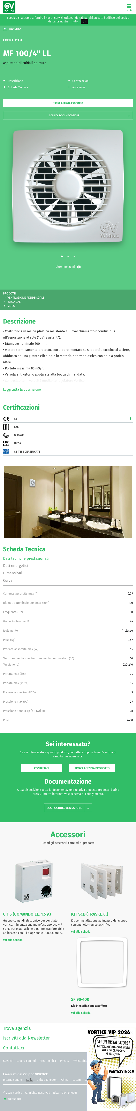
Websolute (13, 1099)
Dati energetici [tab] (15, 565)
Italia (29, 1080)
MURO (11, 306)
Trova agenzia (67, 1028)
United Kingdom (47, 1080)
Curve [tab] (8, 580)
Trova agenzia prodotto (68, 103)
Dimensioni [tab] (12, 573)
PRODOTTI (9, 293)
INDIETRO (15, 28)
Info (75, 21)
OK (84, 21)
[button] (68, 115)
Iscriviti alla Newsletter (67, 1037)
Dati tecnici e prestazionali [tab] (26, 558)
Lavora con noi (26, 1061)
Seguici (8, 1061)
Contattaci (41, 768)
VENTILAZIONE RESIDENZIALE (25, 297)
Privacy (64, 1061)
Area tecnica (48, 1061)
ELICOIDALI (14, 302)
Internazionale (12, 1080)
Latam (77, 1080)
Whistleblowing (83, 1061)
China (65, 1080)
